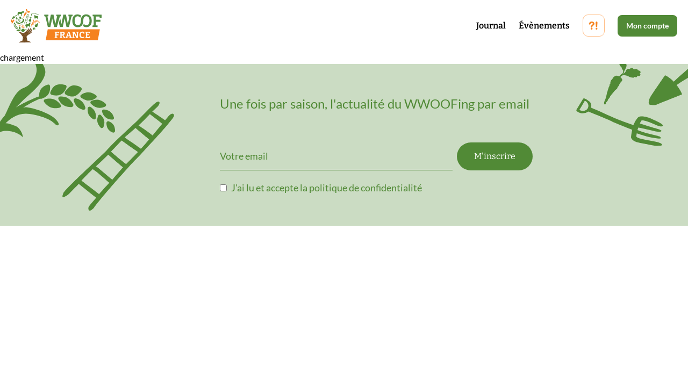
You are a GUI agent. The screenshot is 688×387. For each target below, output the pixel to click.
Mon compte (647, 25)
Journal (491, 25)
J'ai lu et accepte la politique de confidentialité (326, 188)
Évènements (544, 25)
